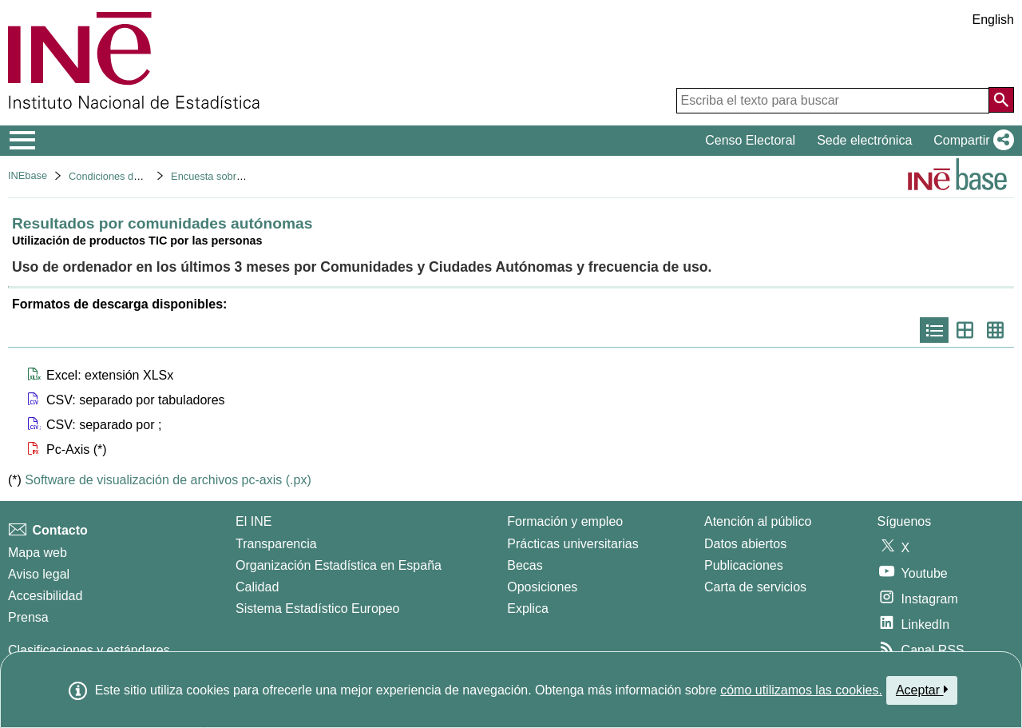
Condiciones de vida (114, 176)
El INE (253, 521)
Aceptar (922, 689)
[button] (970, 140)
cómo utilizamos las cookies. (801, 690)
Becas (524, 565)
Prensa (28, 617)
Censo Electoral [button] (750, 140)
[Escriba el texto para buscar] (832, 100)
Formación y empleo (565, 521)
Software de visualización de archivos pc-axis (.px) (168, 480)
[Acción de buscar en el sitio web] (1001, 100)
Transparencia (276, 544)
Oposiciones (542, 587)
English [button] (993, 19)
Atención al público (757, 521)
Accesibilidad (45, 596)
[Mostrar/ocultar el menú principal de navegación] (23, 140)
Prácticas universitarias (573, 544)
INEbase (27, 175)
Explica (528, 608)
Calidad (257, 587)
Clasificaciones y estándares (89, 650)
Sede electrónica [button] (864, 140)
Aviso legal (38, 574)
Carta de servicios (755, 587)
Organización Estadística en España (339, 565)
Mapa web (37, 552)
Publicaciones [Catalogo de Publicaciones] (743, 565)
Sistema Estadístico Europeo (317, 608)
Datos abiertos (745, 544)
